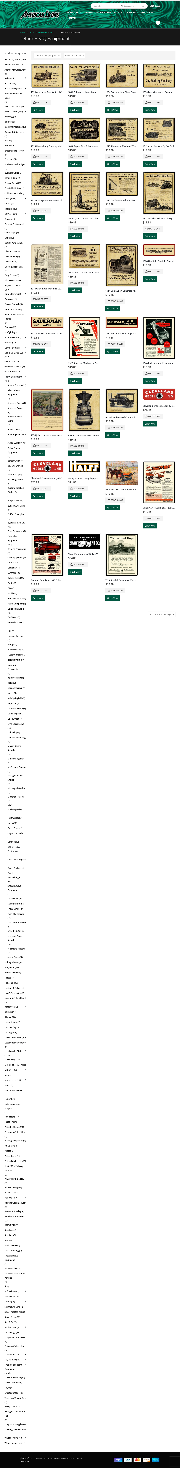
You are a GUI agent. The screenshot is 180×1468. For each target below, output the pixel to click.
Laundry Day (10, 1027)
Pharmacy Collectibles (15, 1132)
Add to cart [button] (42, 102)
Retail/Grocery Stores (14, 1216)
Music (7, 1085)
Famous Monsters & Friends (14, 316)
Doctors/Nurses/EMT (14, 266)
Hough (11, 644)
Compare (71, 18)
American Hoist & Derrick (16, 418)
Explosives (9, 299)
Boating (8, 140)
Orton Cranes (14, 828)
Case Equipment (15, 531)
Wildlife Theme (11, 1437)
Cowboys (9, 219)
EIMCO (11, 588)
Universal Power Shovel (15, 938)
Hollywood (9, 967)
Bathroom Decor (13, 106)
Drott (10, 583)
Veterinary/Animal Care (15, 1398)
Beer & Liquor (11, 111)
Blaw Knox (13, 474)
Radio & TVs (10, 1192)
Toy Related (10, 1359)
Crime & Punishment (14, 224)
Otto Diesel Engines (17, 859)
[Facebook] (158, 23)
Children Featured (13, 193)
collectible (9, 208)
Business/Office (12, 172)
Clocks (7, 203)
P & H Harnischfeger (14, 875)
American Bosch (15, 403)
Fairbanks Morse (15, 598)
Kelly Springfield (15, 698)
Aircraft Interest (12, 64)
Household (9, 982)
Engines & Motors (13, 285)
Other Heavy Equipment (14, 849)
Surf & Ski (9, 1322)
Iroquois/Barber (15, 687)
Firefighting (10, 332)
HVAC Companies (13, 993)
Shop (78, 12)
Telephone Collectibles (15, 1337)
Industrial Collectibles (14, 998)
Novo (10, 823)
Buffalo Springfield (16, 514)
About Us (119, 12)
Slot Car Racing (12, 1250)
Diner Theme (11, 256)
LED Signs (9, 1032)
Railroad (8, 1197)
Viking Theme (11, 1406)
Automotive (10, 88)
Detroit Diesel (14, 578)
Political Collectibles (14, 1161)
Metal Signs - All (12, 1064)
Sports (8, 1301)
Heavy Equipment (13, 376)
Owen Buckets (14, 868)
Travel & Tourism (13, 1377)
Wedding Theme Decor (15, 1429)
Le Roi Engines (14, 713)
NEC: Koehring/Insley (15, 807)
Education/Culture (13, 280)
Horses (8, 977)
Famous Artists (12, 309)
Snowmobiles (11, 1268)
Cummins (12, 572)
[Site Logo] (40, 14)
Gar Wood (12, 617)
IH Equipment (14, 659)
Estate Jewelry (11, 293)
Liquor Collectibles (13, 1037)
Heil (9, 630)
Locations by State (13, 1051)
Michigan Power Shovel (15, 777)
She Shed (9, 1240)
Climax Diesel (14, 567)
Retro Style (10, 1224)
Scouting (9, 1235)
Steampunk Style (12, 1306)
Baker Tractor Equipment (14, 450)
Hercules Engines (15, 636)
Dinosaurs (9, 261)
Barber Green (14, 460)
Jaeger (10, 693)
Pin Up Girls (10, 1145)
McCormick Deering (17, 767)
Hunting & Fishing (13, 988)
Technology (10, 1332)
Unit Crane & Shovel (17, 922)
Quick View (38, 109)
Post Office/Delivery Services (14, 1168)
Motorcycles (10, 1080)
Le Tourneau (13, 718)
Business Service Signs (15, 164)
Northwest (13, 817)
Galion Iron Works (16, 608)
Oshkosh (12, 841)
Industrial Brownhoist (13, 667)
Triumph (8, 1387)
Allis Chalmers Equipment (14, 392)
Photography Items (14, 1140)
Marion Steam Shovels (14, 748)
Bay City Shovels (15, 465)
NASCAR (8, 1098)
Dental (8, 237)
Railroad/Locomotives (15, 1202)
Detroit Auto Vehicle (14, 242)
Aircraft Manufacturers (15, 69)
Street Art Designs (13, 1311)
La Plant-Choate (15, 708)
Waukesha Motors (16, 948)
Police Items (10, 1156)
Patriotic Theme (12, 1127)
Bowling (8, 145)
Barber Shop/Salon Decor (13, 95)
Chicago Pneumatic (17, 548)
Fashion (8, 327)
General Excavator (13, 366)
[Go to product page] (47, 76)
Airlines (8, 78)
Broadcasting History (14, 150)
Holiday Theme (12, 962)
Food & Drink (11, 337)
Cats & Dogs (11, 183)
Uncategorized (11, 1392)
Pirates (8, 1150)
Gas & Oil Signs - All (13, 352)
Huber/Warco (14, 649)
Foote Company (15, 603)
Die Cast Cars (11, 251)
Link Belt (12, 732)
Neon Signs (10, 1116)
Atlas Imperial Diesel (17, 434)
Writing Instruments (14, 1443)
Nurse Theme (11, 1121)
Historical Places (12, 957)
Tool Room (10, 1354)
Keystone (12, 703)
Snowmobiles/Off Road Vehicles (15, 1275)
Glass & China (11, 371)
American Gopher (16, 408)
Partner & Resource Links (97, 12)
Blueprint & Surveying (14, 132)
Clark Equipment (15, 557)
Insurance (9, 1006)
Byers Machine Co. (16, 522)
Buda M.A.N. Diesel (16, 505)
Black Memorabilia (13, 126)
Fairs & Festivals (12, 304)
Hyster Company (15, 654)
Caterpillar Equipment (13, 538)
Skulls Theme (11, 1245)
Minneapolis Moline (16, 788)
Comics (8, 213)
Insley (10, 682)
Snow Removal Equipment (14, 887)
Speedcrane (13, 898)
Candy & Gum (11, 177)
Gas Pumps (10, 361)
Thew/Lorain (13, 908)
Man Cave (9, 1059)
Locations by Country (14, 1042)
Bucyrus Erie (13, 500)
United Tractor (14, 930)
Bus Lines (9, 159)
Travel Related (11, 1382)
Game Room (10, 347)
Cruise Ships (10, 232)
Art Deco (9, 83)
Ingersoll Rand (14, 677)
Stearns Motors (15, 903)
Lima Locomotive (16, 723)
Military (8, 1069)
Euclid (10, 593)
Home (70, 12)
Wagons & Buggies (14, 1424)
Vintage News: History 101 (15, 1413)
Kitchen (8, 1017)
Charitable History (13, 188)
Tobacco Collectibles (14, 1346)
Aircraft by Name (12, 59)
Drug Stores (10, 275)
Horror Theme (11, 972)
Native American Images (12, 1106)
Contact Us (147, 12)
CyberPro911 (25, 1461)
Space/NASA (10, 1296)
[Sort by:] (74, 55)
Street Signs (10, 1317)
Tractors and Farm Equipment (13, 1366)
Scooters (9, 1230)
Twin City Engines (16, 913)
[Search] (143, 5)
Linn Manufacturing (17, 737)
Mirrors (8, 1075)
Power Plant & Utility (14, 1178)
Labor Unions (11, 1022)
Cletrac (11, 562)
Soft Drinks (10, 1291)
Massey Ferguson (16, 758)
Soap (7, 1286)
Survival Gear (10, 1327)
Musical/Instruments (14, 1090)
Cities (7, 198)
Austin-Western (15, 442)
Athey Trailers (14, 429)
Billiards (8, 121)
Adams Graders (15, 385)
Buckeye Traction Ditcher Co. (16, 490)
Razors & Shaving (13, 1211)
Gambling (9, 342)
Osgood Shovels (15, 833)
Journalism (9, 1011)
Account (131, 12)
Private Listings (12, 1187)
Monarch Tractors (16, 796)
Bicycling (9, 116)
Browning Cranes (16, 479)
